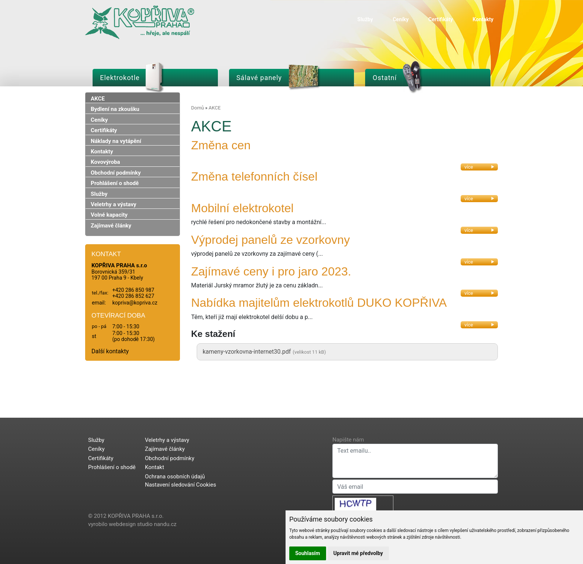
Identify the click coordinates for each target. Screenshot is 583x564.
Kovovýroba (105, 162)
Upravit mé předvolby (358, 553)
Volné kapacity (109, 214)
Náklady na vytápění (116, 141)
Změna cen (221, 145)
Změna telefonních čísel (254, 176)
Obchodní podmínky (116, 172)
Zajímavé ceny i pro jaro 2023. (271, 271)
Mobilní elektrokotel (242, 208)
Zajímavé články (111, 225)
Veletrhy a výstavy (113, 204)
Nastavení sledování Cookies (180, 484)
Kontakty (483, 19)
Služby (365, 19)
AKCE (98, 98)
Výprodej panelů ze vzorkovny (270, 239)
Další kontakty (110, 351)
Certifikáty (440, 19)
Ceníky (401, 19)
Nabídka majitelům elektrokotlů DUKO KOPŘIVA (319, 302)
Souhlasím (307, 553)
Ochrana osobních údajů (175, 476)
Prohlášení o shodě (115, 183)
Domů (197, 108)
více (479, 167)
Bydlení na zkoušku (115, 109)
